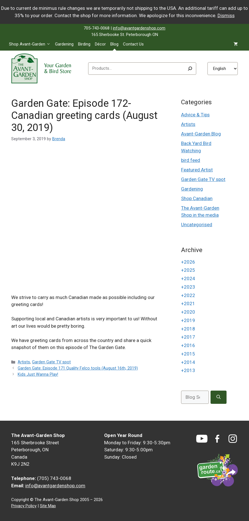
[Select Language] (222, 68)
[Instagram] (232, 438)
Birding (84, 44)
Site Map (48, 505)
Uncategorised (196, 224)
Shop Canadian (197, 198)
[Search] (190, 68)
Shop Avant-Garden (31, 44)
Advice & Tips (195, 114)
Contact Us (133, 44)
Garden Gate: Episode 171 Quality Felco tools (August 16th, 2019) (78, 368)
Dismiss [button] (226, 15)
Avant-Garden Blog (201, 134)
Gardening (64, 44)
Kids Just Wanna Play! (38, 374)
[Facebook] (217, 439)
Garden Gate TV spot (51, 362)
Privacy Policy (23, 505)
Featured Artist (197, 170)
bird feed (190, 160)
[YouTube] (202, 438)
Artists (24, 362)
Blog (114, 44)
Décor (100, 44)
